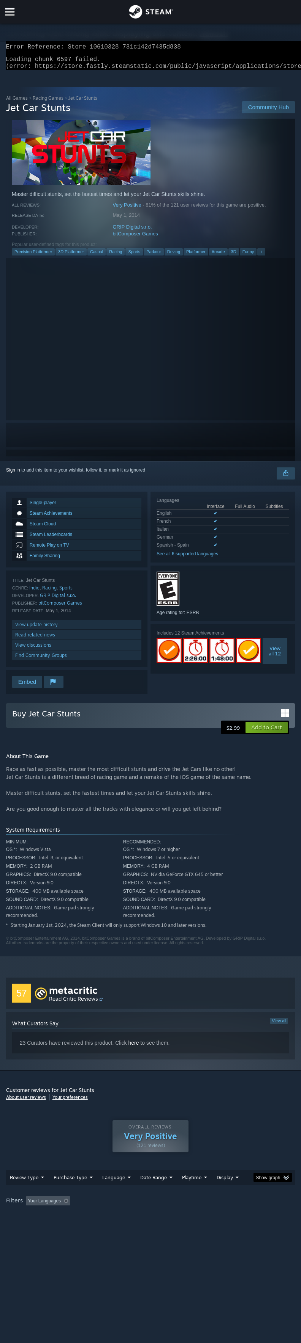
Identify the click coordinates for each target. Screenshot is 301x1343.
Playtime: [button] (180, 1216)
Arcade (218, 256)
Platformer (196, 256)
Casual (96, 256)
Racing (115, 256)
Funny (248, 256)
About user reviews (26, 1102)
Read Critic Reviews (73, 1003)
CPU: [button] (65, 1226)
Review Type (24, 1192)
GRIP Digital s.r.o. (132, 231)
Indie (34, 592)
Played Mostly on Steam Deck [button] (234, 1216)
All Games (17, 102)
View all (279, 1025)
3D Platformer (71, 256)
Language (113, 1192)
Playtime (191, 1192)
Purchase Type (70, 1192)
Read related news (35, 639)
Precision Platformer (33, 256)
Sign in (13, 474)
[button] (266, 732)
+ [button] (261, 256)
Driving (173, 256)
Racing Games (48, 102)
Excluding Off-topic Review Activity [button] (121, 1216)
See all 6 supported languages (187, 558)
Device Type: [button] (124, 1226)
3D (233, 256)
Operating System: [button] (27, 1226)
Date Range (153, 1192)
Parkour (153, 256)
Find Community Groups (41, 660)
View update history (36, 629)
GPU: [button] (91, 1226)
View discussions (33, 649)
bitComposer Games (135, 238)
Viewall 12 (275, 655)
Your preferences (70, 1102)
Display (225, 1192)
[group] (150, 1221)
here (133, 1047)
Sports (134, 256)
